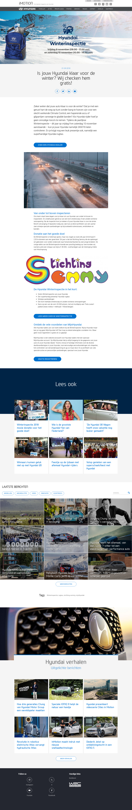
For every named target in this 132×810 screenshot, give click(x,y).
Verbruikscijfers (107, 0)
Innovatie (45, 493)
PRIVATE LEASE (59, 9)
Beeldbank (72, 778)
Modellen (8, 493)
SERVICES (77, 9)
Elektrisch (109, 9)
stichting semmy (69, 595)
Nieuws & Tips (22, 493)
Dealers (89, 0)
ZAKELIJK (100, 9)
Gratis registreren (47, 359)
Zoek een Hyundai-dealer (50, 145)
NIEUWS (85, 9)
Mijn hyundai (97, 0)
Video (34, 493)
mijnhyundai (80, 595)
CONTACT (92, 9)
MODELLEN (42, 9)
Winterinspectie (52, 595)
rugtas (61, 595)
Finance (68, 9)
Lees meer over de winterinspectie (55, 316)
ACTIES (50, 9)
